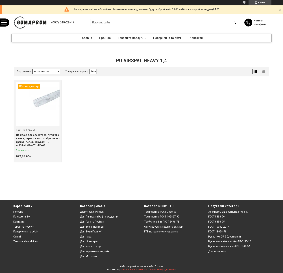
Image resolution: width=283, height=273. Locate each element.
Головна (86, 38)
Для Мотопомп (89, 256)
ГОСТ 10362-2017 (218, 226)
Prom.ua (159, 266)
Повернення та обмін (167, 38)
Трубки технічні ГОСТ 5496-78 (161, 221)
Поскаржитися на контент (134, 269)
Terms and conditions (25, 241)
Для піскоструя (89, 241)
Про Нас (105, 38)
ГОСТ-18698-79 (217, 231)
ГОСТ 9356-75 (216, 221)
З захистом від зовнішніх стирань (228, 211)
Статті (17, 236)
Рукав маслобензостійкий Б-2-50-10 (229, 241)
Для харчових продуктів (94, 251)
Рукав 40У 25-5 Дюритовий (224, 236)
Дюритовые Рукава (92, 211)
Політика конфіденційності (162, 269)
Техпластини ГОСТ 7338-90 (160, 211)
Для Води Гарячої (90, 231)
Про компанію (21, 216)
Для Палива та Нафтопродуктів (99, 216)
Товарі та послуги (23, 226)
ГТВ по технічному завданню (161, 231)
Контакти (196, 38)
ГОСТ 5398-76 (216, 216)
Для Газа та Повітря (92, 221)
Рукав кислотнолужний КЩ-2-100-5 (229, 246)
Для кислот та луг (90, 246)
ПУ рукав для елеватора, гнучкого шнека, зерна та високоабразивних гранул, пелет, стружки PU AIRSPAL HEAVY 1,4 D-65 (38, 140)
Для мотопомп (217, 251)
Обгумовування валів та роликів (163, 226)
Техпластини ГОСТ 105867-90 (161, 216)
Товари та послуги (130, 38)
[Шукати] (234, 22)
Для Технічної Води (92, 226)
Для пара (86, 236)
